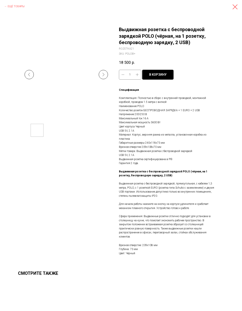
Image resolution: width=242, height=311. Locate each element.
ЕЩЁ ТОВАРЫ (16, 6)
